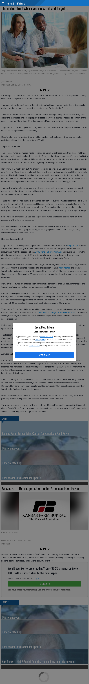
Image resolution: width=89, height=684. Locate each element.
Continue (44, 355)
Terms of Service (46, 336)
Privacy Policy (40, 339)
